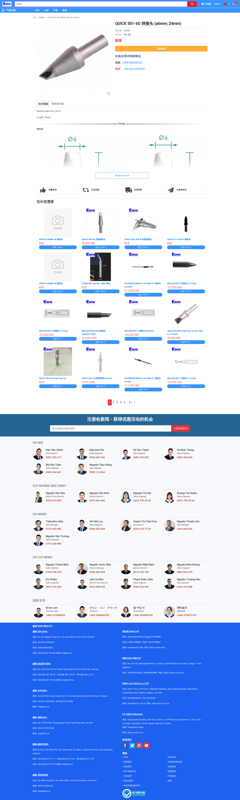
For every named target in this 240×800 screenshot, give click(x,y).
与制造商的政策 (174, 761)
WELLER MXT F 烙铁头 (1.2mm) (183, 377)
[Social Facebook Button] (125, 744)
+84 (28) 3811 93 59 (66, 673)
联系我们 (127, 765)
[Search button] (192, 4)
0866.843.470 (184, 571)
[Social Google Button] (139, 744)
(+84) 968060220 (99, 614)
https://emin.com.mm (174, 671)
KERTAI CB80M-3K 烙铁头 (52, 239)
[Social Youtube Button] (146, 744)
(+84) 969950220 (143, 614)
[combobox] (99, 4)
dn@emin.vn (67, 763)
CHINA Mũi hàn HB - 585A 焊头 (97, 283)
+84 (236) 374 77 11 (46, 758)
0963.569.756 (97, 456)
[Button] (3, 10)
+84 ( (127, 68)
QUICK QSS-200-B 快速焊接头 (139, 239)
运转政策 (171, 765)
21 (130, 401)
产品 (55, 10)
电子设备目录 (129, 770)
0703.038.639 (53, 571)
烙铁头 (42, 17)
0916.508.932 (97, 585)
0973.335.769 (141, 571)
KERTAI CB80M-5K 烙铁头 (52, 283)
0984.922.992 (141, 585)
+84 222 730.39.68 (46, 700)
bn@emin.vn (43, 705)
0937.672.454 (53, 585)
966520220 (135, 62)
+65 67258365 (154, 641)
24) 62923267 (137, 68)
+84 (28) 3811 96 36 (46, 673)
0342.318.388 (184, 585)
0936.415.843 (53, 499)
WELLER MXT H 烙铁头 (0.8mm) (140, 330)
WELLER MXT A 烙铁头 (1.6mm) (183, 283)
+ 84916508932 (134, 641)
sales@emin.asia (135, 646)
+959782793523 (135, 671)
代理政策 (171, 775)
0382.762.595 (141, 456)
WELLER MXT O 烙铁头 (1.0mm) (55, 330)
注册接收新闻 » (181, 427)
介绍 (46, 10)
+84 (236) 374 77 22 (66, 758)
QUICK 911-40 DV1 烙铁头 (180, 239)
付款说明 (171, 756)
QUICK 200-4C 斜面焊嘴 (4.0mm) (98, 377)
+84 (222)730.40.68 (64, 700)
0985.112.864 (97, 471)
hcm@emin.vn (67, 679)
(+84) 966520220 (45, 646)
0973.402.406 (97, 499)
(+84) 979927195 (186, 614)
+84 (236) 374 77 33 (85, 758)
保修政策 (171, 770)
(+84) (126, 62)
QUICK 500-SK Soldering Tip (54, 377)
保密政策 (127, 761)
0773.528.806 (53, 542)
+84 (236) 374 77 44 (46, 763)
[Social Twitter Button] (132, 744)
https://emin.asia (157, 646)
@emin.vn (44, 732)
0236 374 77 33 (142, 527)
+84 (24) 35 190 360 (46, 652)
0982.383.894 (184, 456)
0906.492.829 (97, 527)
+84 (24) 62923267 (46, 641)
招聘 (169, 779)
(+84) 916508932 (55, 614)
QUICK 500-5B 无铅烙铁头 (95, 239)
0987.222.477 (53, 456)
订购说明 (127, 775)
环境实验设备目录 (131, 784)
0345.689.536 (184, 527)
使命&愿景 (128, 779)
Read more (120, 175)
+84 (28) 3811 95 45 (46, 679)
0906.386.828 (97, 571)
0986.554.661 (53, 471)
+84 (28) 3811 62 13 (85, 673)
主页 (37, 10)
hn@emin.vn (66, 652)
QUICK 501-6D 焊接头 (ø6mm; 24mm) (63, 17)
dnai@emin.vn (44, 790)
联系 (64, 10)
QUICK (127, 30)
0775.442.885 (53, 527)
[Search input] (99, 4)
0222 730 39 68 (142, 499)
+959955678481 (150, 671)
